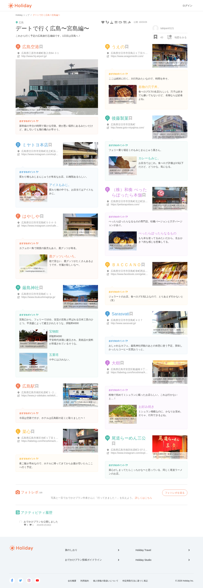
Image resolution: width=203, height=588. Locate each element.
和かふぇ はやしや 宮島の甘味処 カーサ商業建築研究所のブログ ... (90, 232)
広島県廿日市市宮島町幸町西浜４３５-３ (133, 271)
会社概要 (72, 581)
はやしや (31, 216)
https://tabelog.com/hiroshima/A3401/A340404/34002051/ (142, 372)
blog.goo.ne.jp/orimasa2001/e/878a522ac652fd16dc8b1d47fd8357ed (96, 306)
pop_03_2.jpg (25, 197)
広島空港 (30, 46)
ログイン (187, 5)
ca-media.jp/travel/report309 (33, 113)
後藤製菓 (120, 118)
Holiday (20, 5)
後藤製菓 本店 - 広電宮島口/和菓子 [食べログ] (127, 170)
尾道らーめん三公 (129, 438)
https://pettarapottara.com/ (125, 204)
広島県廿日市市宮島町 (123, 124)
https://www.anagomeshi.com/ (127, 56)
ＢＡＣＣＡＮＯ (126, 264)
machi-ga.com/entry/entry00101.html (172, 66)
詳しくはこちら (143, 497)
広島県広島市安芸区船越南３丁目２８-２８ (134, 369)
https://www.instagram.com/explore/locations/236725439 (52, 154)
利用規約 (84, 581)
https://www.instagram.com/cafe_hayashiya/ (45, 225)
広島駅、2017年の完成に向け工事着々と (80, 402)
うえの (118, 46)
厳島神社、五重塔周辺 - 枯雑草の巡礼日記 (36, 367)
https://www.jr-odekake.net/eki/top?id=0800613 (46, 395)
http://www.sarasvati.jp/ (123, 323)
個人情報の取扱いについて (105, 581)
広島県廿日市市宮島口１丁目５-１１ (131, 53)
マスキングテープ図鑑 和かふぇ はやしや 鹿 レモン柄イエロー (44, 268)
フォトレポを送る (175, 492)
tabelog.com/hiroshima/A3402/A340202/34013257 (134, 248)
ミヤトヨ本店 (35, 144)
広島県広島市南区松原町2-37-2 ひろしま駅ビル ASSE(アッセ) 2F (146, 449)
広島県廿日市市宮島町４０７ (127, 320)
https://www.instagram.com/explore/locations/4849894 (140, 452)
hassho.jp (118, 422)
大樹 (116, 363)
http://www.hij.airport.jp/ (34, 56)
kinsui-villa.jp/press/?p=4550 (169, 283)
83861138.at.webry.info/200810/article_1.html (86, 235)
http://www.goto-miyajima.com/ (127, 127)
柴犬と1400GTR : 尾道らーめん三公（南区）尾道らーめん (176, 454)
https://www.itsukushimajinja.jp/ (38, 297)
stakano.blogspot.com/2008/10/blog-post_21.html (88, 450)
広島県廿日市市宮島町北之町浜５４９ (42, 151)
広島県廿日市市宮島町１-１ (36, 294)
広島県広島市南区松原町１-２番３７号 (42, 392)
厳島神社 (30, 287)
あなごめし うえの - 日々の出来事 (123, 99)
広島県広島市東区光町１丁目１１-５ (41, 437)
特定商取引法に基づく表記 (135, 581)
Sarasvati (120, 313)
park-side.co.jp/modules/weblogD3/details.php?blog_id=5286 (92, 164)
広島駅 (28, 386)
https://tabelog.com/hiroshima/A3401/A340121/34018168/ (52, 441)
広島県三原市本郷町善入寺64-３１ (40, 53)
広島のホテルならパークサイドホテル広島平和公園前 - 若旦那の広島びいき (93, 161)
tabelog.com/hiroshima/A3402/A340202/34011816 (134, 173)
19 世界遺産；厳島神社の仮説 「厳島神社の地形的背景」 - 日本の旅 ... (91, 304)
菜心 (26, 431)
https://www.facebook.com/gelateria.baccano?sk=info (140, 274)
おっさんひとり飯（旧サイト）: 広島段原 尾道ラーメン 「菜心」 (89, 448)
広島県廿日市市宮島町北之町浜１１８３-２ (134, 201)
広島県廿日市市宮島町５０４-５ (39, 222)
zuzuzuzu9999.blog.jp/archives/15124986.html (176, 457)
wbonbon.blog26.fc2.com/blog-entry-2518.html (176, 137)
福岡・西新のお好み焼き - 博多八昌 (123, 419)
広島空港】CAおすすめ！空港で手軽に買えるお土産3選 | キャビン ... (43, 110)
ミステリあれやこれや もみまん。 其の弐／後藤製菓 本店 (175, 134)
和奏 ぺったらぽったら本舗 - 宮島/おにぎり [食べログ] (131, 245)
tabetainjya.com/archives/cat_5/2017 (83, 405)
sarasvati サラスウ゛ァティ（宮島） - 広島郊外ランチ (174, 330)
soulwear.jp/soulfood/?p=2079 (170, 382)
